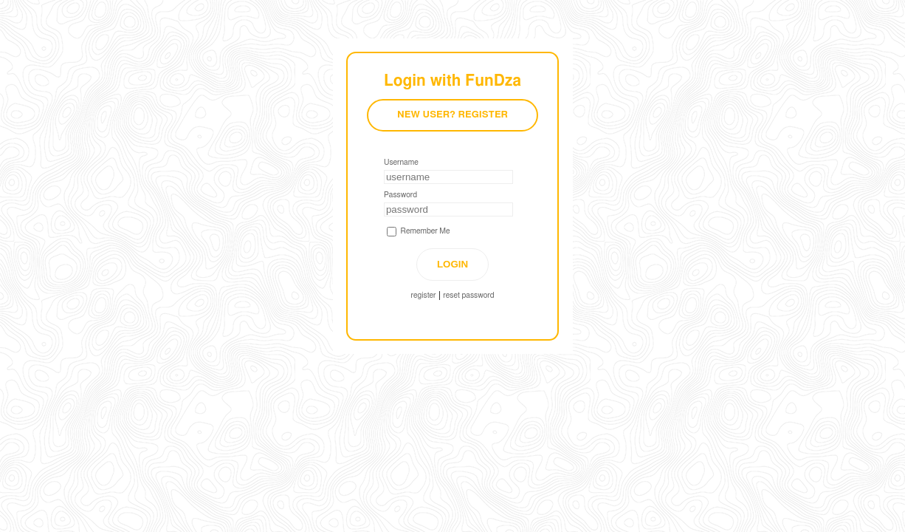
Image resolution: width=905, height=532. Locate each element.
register (423, 295)
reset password (468, 295)
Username (401, 162)
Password (400, 195)
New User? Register (452, 115)
